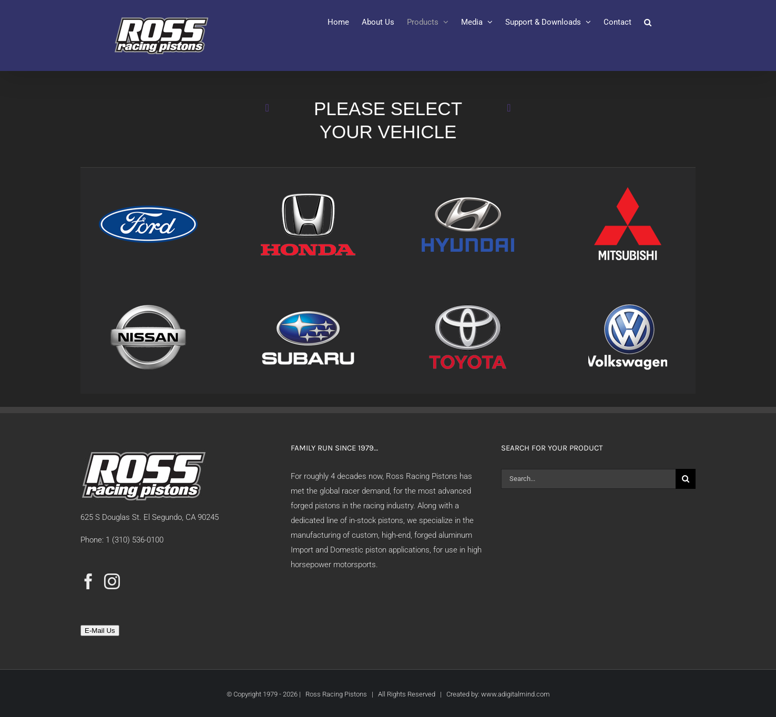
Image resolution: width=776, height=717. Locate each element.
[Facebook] (88, 581)
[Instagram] (112, 581)
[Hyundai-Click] (467, 189)
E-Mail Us (100, 630)
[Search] (686, 479)
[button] (647, 22)
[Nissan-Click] (148, 303)
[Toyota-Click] (467, 303)
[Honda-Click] (308, 189)
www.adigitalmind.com (515, 694)
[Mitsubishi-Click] (627, 189)
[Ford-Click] (148, 189)
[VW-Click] (627, 303)
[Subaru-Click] (308, 303)
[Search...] (588, 479)
